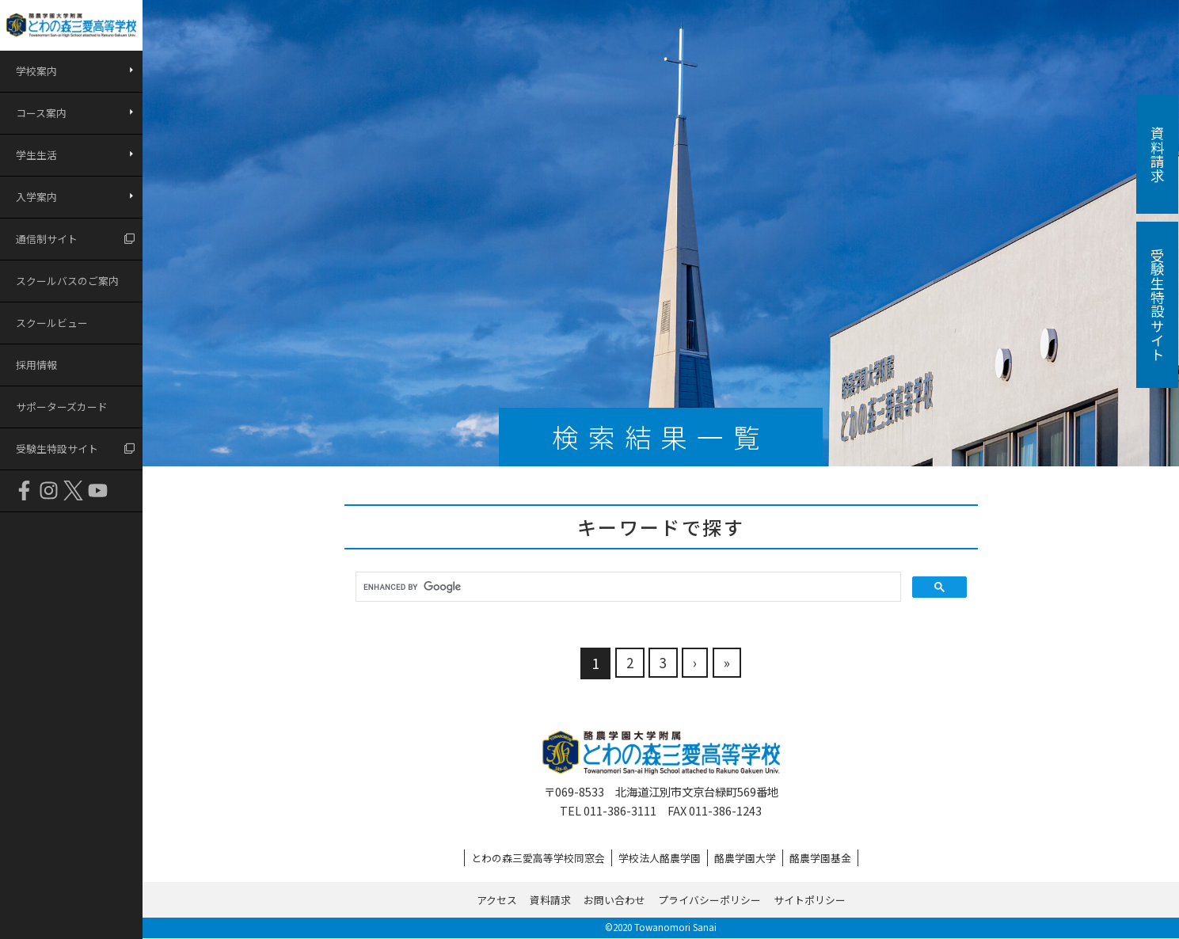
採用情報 (36, 364)
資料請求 (550, 899)
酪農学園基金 (820, 857)
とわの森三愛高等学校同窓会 (538, 857)
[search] (626, 587)
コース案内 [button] (41, 112)
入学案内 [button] (36, 196)
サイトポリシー (810, 899)
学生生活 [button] (36, 154)
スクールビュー (52, 322)
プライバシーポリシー (709, 899)
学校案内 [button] (36, 70)
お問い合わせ (614, 899)
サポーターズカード (62, 406)
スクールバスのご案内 (67, 280)
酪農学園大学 (745, 857)
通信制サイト (47, 238)
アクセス (497, 899)
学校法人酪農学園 (659, 857)
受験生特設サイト (57, 448)
